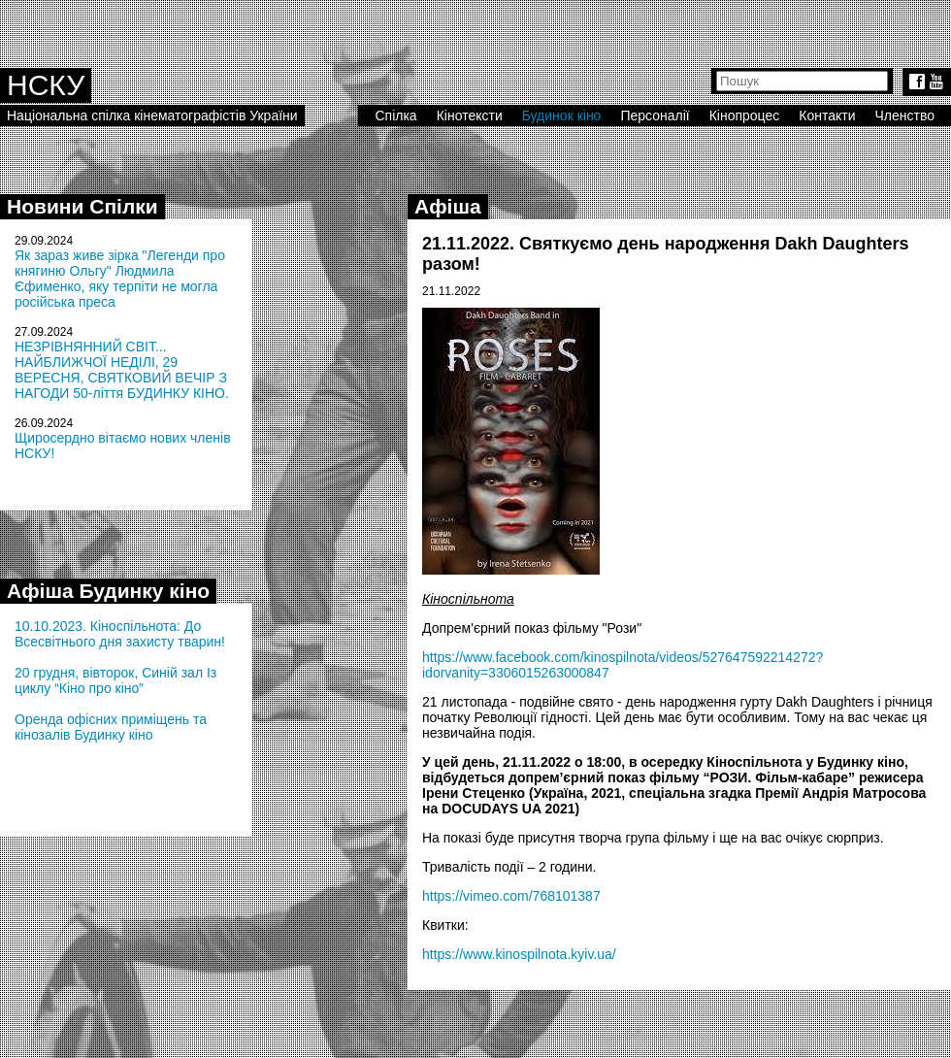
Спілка (395, 115)
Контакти (827, 115)
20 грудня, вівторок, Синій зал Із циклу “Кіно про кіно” (115, 680)
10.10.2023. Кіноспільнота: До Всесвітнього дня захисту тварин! (120, 633)
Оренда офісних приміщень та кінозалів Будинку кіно (111, 727)
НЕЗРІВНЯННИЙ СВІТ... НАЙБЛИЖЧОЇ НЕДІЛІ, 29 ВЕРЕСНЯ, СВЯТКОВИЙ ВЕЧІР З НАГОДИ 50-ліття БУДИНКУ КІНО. (122, 370)
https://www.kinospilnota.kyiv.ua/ (519, 954)
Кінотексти (470, 115)
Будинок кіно (562, 115)
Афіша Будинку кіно (108, 590)
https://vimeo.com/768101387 (511, 896)
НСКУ (45, 85)
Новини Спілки (82, 206)
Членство (905, 115)
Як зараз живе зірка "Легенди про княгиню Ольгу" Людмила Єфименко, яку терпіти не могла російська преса (120, 279)
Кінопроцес (744, 115)
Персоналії (654, 115)
